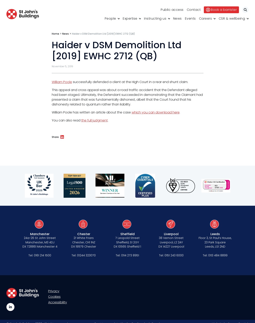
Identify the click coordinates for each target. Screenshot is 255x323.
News (177, 18)
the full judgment (94, 120)
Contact (194, 9)
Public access (172, 9)
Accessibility (57, 302)
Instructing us (155, 18)
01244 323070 (86, 255)
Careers (205, 18)
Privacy (53, 291)
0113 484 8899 (218, 255)
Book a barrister (221, 9)
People (110, 18)
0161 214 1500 (42, 255)
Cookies (54, 296)
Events (190, 18)
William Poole (62, 82)
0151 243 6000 (174, 255)
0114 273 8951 (130, 255)
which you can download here (156, 112)
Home (55, 33)
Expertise (130, 18)
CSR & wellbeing (232, 18)
